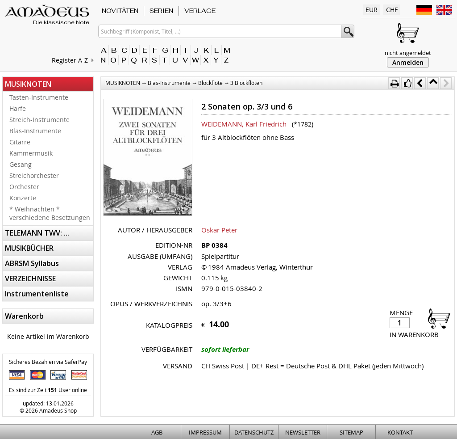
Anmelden (408, 62)
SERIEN (161, 11)
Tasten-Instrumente (38, 97)
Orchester (24, 186)
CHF (391, 9)
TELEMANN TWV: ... (37, 233)
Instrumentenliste (37, 294)
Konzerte (22, 198)
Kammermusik (31, 153)
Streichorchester (34, 175)
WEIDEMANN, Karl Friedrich (244, 123)
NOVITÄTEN (120, 11)
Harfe (17, 108)
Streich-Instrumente (39, 119)
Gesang (20, 164)
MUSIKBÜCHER (29, 248)
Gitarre (19, 142)
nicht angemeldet (408, 53)
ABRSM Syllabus (32, 263)
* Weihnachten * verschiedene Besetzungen (49, 213)
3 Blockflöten (246, 82)
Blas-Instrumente (35, 131)
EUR (371, 9)
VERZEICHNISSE (30, 278)
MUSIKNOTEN (28, 84)
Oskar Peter (219, 229)
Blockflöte (210, 82)
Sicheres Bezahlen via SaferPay (48, 361)
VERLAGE (200, 11)
